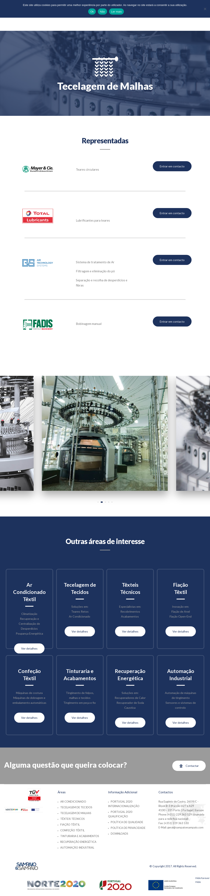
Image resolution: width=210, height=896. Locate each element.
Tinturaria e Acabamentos (79, 836)
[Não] (205, 9)
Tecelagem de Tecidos (76, 807)
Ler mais (116, 11)
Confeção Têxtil (72, 830)
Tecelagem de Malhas (75, 813)
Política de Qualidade (127, 822)
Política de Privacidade (128, 827)
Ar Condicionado (73, 801)
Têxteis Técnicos (72, 818)
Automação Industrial (77, 847)
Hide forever (202, 878)
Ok (92, 11)
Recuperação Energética (78, 841)
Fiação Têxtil (70, 824)
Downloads (119, 833)
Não (102, 11)
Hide (198, 881)
